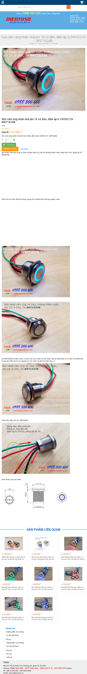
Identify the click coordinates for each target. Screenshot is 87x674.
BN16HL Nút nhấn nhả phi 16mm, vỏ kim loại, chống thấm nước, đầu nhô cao (43, 558)
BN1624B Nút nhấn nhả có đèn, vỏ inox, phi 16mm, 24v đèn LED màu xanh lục (42, 588)
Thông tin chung (10, 149)
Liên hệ (9, 657)
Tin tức (9, 654)
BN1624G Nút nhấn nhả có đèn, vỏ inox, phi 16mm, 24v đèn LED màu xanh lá (12, 588)
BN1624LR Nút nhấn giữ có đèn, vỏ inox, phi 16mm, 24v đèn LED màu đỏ (72, 588)
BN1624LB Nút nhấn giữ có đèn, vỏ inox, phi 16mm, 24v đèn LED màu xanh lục (42, 619)
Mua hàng (9, 145)
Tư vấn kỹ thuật (12, 635)
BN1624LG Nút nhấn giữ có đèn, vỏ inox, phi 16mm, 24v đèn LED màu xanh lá (13, 619)
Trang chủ (32, 43)
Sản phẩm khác (44, 43)
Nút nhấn (55, 43)
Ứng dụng (24, 149)
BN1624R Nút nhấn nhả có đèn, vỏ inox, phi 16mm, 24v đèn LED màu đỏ (72, 558)
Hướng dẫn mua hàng (15, 632)
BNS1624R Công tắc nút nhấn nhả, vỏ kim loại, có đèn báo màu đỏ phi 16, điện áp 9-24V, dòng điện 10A (13, 558)
